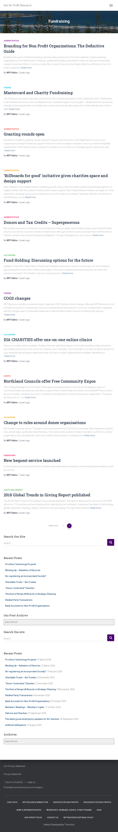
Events (7, 376)
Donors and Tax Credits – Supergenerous (41, 222)
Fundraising (10, 455)
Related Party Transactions (18, 600)
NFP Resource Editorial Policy (78, 817)
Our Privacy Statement (14, 766)
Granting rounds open (24, 134)
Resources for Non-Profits (97, 802)
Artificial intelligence (15, 725)
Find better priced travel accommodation (23, 787)
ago (24, 72)
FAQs (99, 810)
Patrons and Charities (16, 713)
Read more (26, 67)
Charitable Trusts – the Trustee (20, 582)
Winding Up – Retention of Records (22, 570)
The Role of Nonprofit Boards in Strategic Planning (30, 594)
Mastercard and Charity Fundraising (38, 92)
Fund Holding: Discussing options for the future (48, 260)
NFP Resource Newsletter (35, 802)
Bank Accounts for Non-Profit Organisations (27, 606)
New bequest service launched (32, 460)
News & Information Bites (29, 810)
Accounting (9, 255)
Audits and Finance (13, 490)
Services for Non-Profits (66, 802)
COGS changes (17, 298)
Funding (7, 88)
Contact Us (52, 817)
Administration (11, 41)
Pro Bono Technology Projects (20, 564)
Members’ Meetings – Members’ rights (24, 707)
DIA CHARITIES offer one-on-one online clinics (48, 339)
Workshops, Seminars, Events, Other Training (69, 810)
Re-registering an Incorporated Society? (25, 576)
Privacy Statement (12, 774)
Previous (53, 526)
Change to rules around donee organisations (45, 422)
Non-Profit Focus (33, 817)
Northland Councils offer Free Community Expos (50, 381)
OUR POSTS (12, 802)
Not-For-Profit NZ (14, 782)
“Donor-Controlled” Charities (19, 588)
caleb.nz (31, 782)
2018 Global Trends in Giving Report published (47, 494)
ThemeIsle (69, 824)
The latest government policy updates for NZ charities (32, 719)
